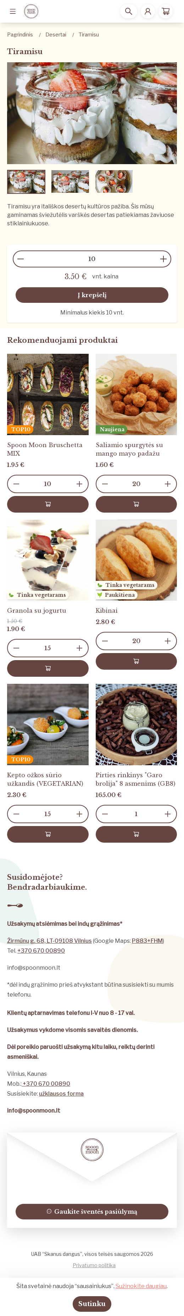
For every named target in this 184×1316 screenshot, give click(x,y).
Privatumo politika (94, 1265)
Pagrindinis (20, 34)
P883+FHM (147, 940)
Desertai (55, 34)
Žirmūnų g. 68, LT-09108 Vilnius (49, 940)
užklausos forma (61, 1093)
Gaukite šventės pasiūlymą (92, 1211)
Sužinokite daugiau (141, 1286)
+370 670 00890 (41, 950)
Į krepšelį (92, 295)
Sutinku (92, 1304)
